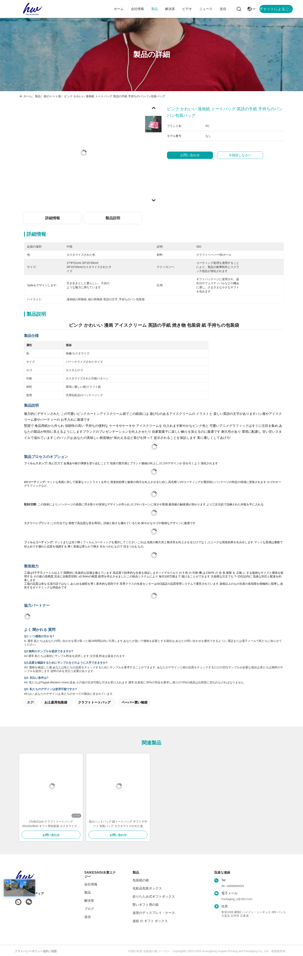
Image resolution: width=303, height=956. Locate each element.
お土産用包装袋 (55, 702)
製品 (154, 9)
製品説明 (112, 218)
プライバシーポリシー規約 (32, 951)
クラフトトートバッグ (94, 702)
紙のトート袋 (52, 96)
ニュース (205, 9)
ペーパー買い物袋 (134, 702)
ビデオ (187, 9)
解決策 (170, 9)
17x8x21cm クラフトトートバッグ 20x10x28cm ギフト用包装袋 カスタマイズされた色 (51, 824)
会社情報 (137, 9)
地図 (54, 951)
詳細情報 (52, 218)
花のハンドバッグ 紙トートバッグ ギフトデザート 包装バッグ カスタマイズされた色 (118, 824)
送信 (223, 9)
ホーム (119, 9)
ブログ (89, 908)
